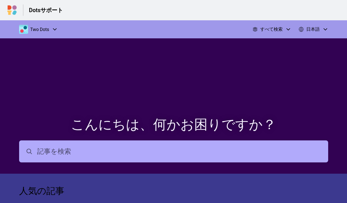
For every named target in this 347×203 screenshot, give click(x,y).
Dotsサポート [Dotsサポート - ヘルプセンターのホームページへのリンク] (46, 10)
